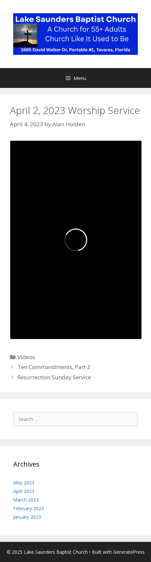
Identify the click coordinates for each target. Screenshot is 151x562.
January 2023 (27, 517)
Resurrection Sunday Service (54, 377)
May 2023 (23, 482)
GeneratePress (129, 552)
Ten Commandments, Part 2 (53, 367)
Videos (26, 357)
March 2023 (26, 500)
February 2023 (28, 508)
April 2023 (23, 491)
